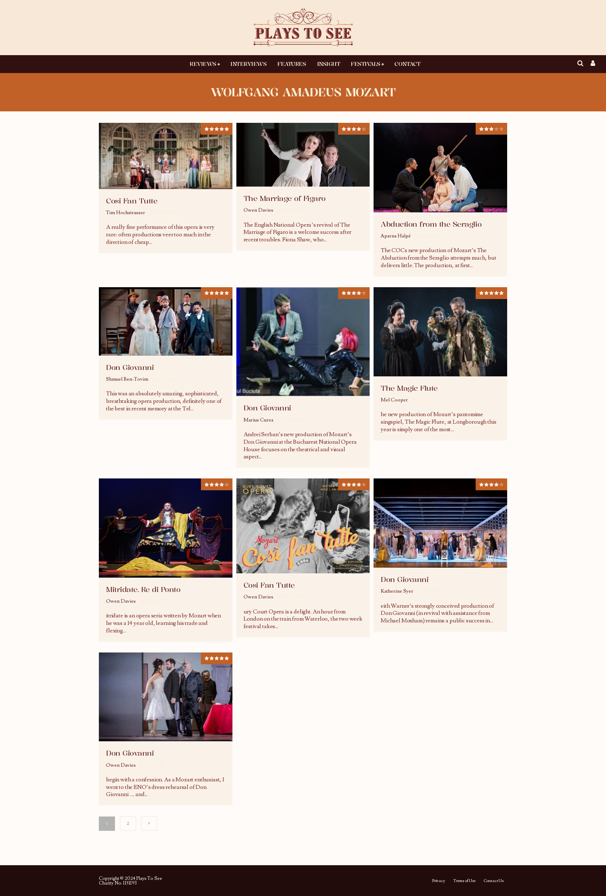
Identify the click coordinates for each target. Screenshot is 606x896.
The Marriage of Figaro (285, 198)
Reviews (202, 63)
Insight (328, 63)
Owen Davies (258, 210)
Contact (407, 63)
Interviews (248, 63)
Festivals (365, 63)
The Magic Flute (409, 388)
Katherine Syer (397, 591)
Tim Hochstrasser (125, 212)
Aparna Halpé (396, 236)
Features (291, 63)
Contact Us (494, 881)
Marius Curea (258, 420)
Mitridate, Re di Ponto (143, 589)
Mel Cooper (394, 400)
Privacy (438, 881)
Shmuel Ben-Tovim (127, 379)
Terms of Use (464, 881)
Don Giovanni (130, 367)
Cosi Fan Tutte (131, 201)
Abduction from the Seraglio (431, 224)
